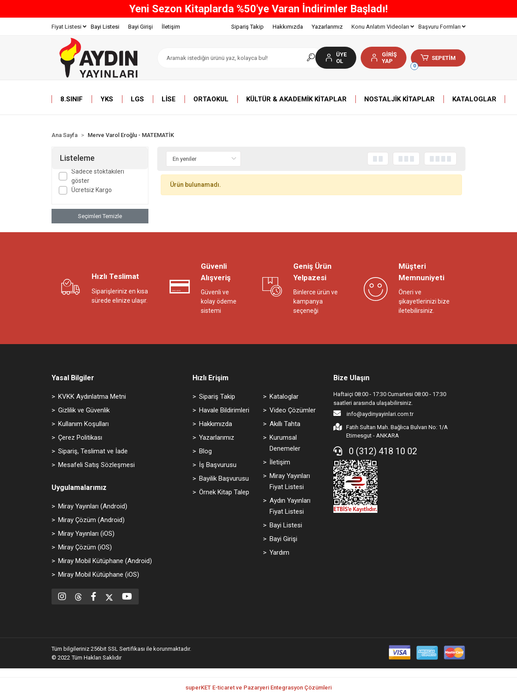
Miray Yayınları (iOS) (86, 534)
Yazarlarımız (327, 26)
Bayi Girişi (140, 26)
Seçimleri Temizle (100, 216)
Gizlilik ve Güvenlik (84, 410)
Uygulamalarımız (79, 487)
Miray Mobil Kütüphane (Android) (105, 561)
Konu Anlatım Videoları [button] (382, 26)
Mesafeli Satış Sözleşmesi (96, 465)
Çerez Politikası (80, 437)
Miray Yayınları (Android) (92, 506)
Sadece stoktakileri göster (97, 176)
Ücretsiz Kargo (91, 189)
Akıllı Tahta (285, 424)
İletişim (171, 26)
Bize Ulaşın (351, 378)
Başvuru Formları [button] (441, 26)
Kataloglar (284, 396)
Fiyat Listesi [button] (69, 26)
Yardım (279, 552)
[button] (383, 57)
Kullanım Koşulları (83, 424)
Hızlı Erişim (210, 378)
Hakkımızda (288, 26)
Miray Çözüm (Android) (91, 520)
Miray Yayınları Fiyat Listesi (290, 481)
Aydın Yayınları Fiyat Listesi (290, 506)
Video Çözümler (293, 410)
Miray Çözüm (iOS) (85, 547)
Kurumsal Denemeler (285, 443)
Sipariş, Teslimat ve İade (93, 451)
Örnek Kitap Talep (224, 492)
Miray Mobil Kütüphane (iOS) (98, 574)
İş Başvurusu (217, 465)
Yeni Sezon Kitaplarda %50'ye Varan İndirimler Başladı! (258, 9)
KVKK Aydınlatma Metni (92, 396)
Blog (205, 451)
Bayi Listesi (105, 26)
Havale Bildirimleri (224, 410)
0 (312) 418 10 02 (375, 451)
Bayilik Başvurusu (224, 478)
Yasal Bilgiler (73, 378)
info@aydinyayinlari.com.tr (373, 413)
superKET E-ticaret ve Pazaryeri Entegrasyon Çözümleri (258, 687)
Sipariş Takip (247, 26)
